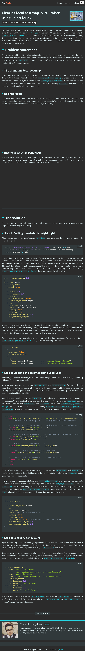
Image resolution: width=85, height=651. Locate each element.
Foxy (7, 3)
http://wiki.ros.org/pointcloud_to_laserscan (54, 419)
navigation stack (14, 35)
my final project (31, 33)
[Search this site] (82, 2)
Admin (76, 3)
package (50, 77)
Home (59, 3)
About (67, 3)
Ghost (61, 647)
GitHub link (32, 270)
